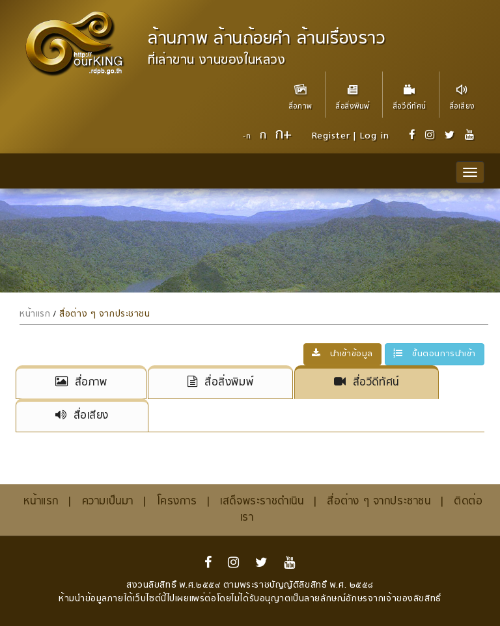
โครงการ (177, 501)
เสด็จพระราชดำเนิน (261, 501)
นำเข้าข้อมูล (342, 354)
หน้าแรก (35, 314)
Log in (374, 136)
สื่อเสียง (462, 92)
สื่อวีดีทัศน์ (409, 92)
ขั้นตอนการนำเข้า (434, 354)
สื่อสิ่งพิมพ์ (352, 92)
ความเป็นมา (107, 501)
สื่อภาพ (300, 92)
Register (331, 136)
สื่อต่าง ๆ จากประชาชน (104, 314)
